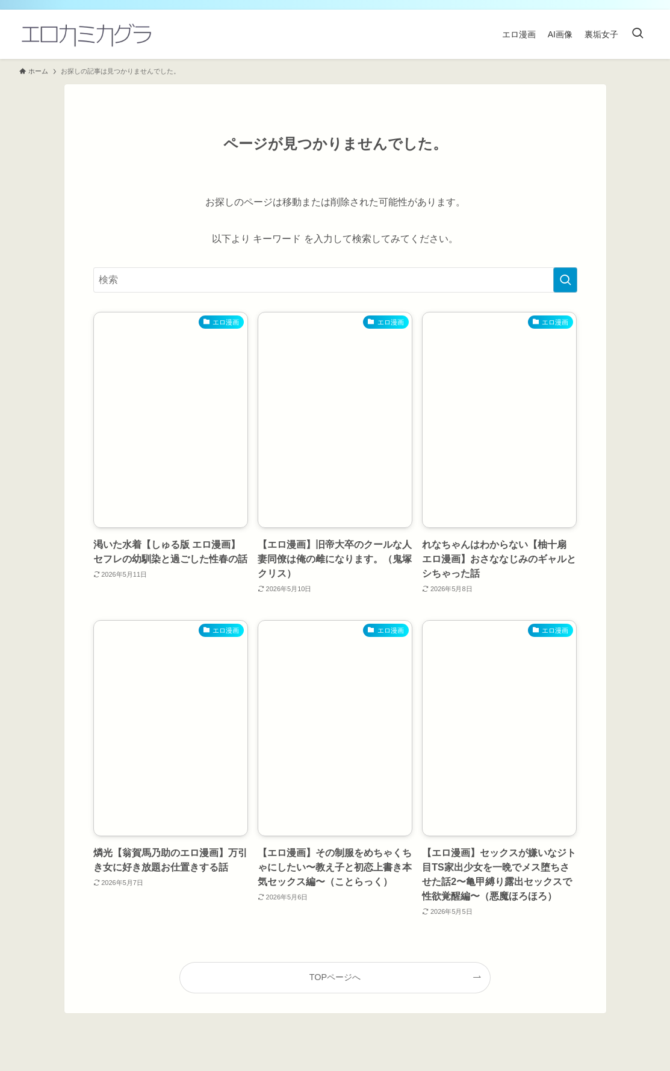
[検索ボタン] (637, 34)
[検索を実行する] (565, 280)
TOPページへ (335, 977)
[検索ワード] (335, 280)
